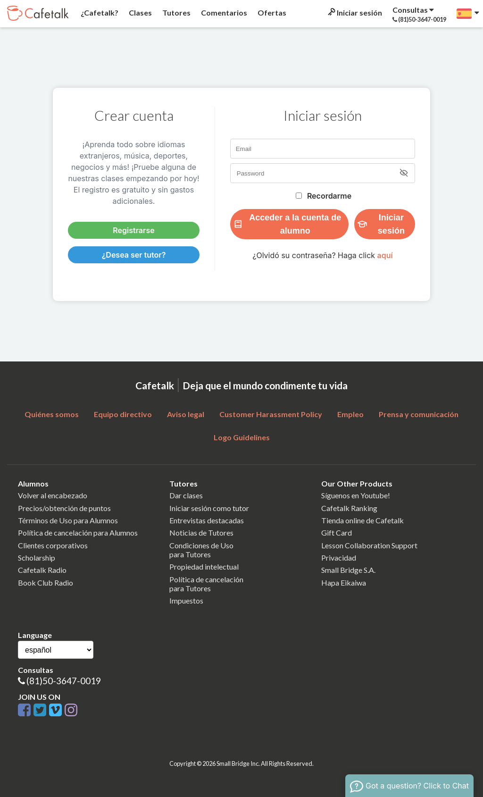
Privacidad (338, 557)
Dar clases (186, 495)
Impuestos (186, 600)
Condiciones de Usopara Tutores (201, 550)
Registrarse (133, 230)
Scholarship (36, 557)
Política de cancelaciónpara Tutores (206, 584)
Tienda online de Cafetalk (362, 520)
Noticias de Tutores (201, 532)
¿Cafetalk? (98, 12)
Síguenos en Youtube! (355, 495)
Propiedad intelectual (204, 566)
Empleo (350, 414)
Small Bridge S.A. (348, 569)
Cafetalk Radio (42, 569)
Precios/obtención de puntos (64, 507)
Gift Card (336, 532)
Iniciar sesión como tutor (209, 507)
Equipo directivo (123, 414)
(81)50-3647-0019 (63, 680)
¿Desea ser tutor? (134, 255)
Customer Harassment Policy (270, 414)
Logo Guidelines (242, 437)
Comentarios (223, 12)
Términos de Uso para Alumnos (68, 520)
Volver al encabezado (52, 495)
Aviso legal (185, 414)
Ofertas (271, 12)
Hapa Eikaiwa (343, 582)
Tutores (176, 12)
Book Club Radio (45, 582)
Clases (139, 12)
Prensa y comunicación (418, 414)
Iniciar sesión (354, 12)
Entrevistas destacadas (206, 520)
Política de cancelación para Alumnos (78, 532)
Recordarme (329, 196)
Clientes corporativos (53, 545)
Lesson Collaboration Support (369, 545)
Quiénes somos (52, 414)
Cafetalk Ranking (349, 507)
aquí (385, 255)
